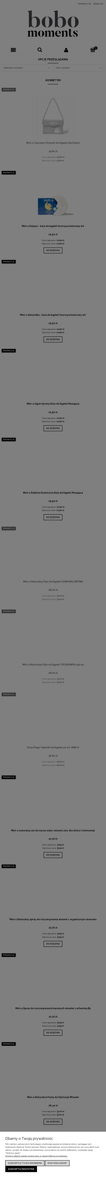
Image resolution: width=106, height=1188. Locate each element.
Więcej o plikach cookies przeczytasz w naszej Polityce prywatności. (36, 1156)
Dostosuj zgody (57, 1163)
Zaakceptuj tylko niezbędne (25, 1163)
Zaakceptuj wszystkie (21, 1169)
